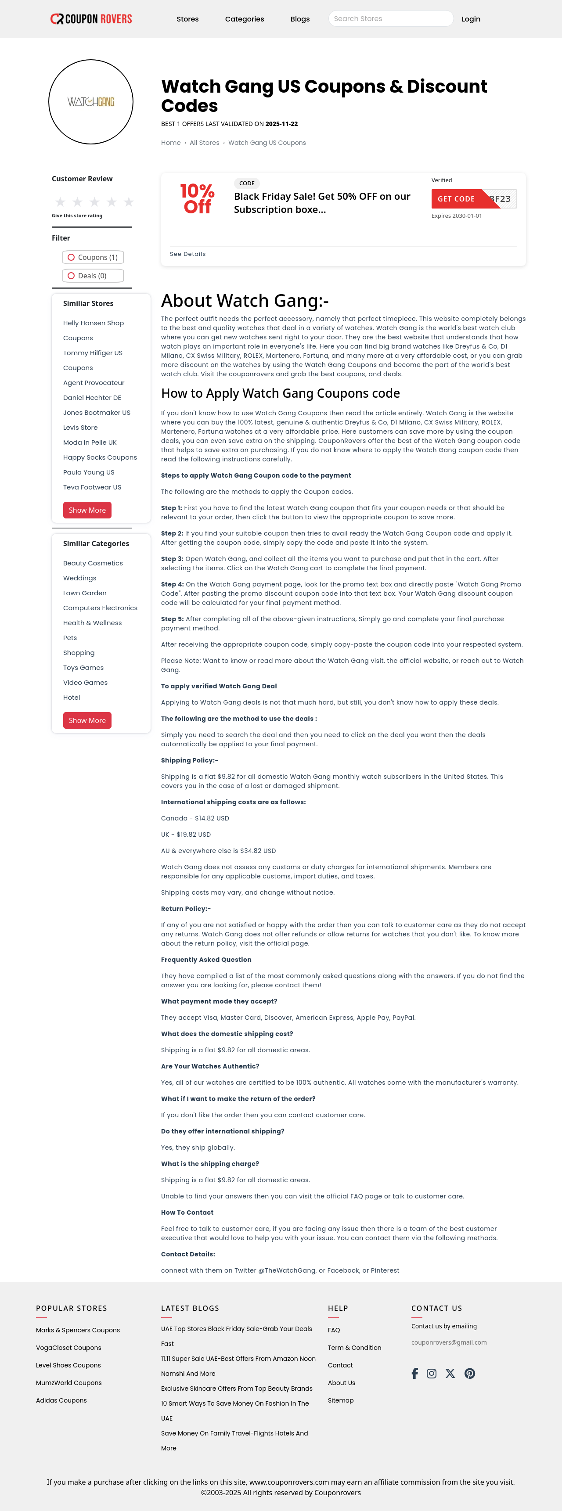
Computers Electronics (100, 607)
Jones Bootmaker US (96, 412)
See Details (188, 254)
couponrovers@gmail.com (449, 1342)
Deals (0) (92, 276)
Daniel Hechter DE (92, 397)
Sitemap (341, 1400)
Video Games (85, 682)
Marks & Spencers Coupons (78, 1330)
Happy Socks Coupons (100, 457)
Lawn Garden (85, 592)
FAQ (334, 1330)
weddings (79, 578)
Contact (340, 1365)
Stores (188, 19)
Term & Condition (355, 1347)
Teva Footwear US (92, 487)
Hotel (71, 697)
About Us (341, 1382)
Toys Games (83, 667)
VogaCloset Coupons (68, 1347)
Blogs (300, 19)
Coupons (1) (98, 257)
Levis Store (80, 427)
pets (70, 637)
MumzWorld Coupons (69, 1382)
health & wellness (92, 622)
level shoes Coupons (68, 1365)
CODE (247, 183)
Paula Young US (89, 472)
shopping (79, 652)
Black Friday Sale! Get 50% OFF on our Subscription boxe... (322, 202)
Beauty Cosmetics (93, 563)
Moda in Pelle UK (90, 442)
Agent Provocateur (94, 382)
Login (471, 19)
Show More (87, 510)
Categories (244, 19)
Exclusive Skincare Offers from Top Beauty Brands (237, 1388)
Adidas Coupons (61, 1400)
